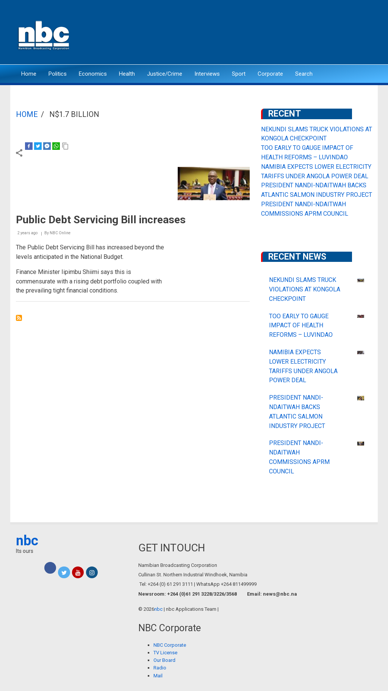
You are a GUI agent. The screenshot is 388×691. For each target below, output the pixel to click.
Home (28, 73)
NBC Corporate (169, 645)
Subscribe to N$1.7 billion (19, 318)
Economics (93, 73)
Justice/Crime (164, 73)
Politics (57, 73)
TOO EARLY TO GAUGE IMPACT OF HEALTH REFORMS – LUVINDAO (301, 326)
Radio (159, 668)
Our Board (164, 660)
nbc (27, 541)
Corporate (270, 73)
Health (127, 73)
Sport (239, 73)
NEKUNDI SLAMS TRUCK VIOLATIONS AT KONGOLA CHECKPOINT (304, 289)
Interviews (207, 73)
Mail (158, 676)
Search (304, 73)
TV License (165, 652)
